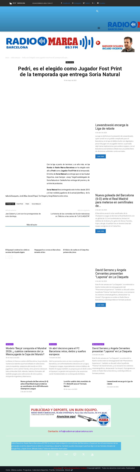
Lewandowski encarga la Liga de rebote (111, 126)
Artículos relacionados (15, 225)
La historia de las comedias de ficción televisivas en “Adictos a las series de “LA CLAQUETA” (70, 215)
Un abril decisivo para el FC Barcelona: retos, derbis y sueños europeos (67, 351)
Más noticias (15, 58)
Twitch (87, 3)
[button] (97, 11)
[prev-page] (6, 257)
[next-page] (10, 257)
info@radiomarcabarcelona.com (76, 431)
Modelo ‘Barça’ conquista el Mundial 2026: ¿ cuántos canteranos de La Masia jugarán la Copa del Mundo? (26, 351)
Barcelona (10, 344)
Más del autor (32, 225)
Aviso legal (58, 468)
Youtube (102, 3)
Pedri (27, 204)
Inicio (7, 58)
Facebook (66, 3)
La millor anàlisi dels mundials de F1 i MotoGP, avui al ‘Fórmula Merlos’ (77, 383)
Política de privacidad (71, 468)
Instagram (77, 3)
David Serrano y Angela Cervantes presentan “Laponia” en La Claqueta (111, 273)
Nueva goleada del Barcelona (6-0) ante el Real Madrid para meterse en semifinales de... (114, 201)
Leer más (100, 156)
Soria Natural (36, 204)
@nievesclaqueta (98, 344)
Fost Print (20, 204)
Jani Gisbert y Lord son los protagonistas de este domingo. (23, 215)
